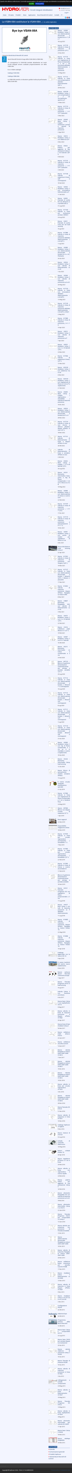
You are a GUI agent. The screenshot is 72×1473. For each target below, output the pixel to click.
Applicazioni (31, 15)
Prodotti (18, 15)
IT (62, 15)
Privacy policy (40, 3)
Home (4, 15)
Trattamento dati (65, 1470)
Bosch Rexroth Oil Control (44, 15)
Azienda (52, 1449)
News (24, 15)
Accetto (31, 3)
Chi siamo (11, 15)
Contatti (56, 15)
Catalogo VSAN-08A (13, 73)
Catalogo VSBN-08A (13, 76)
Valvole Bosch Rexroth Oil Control (18, 55)
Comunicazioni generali (56, 1452)
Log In (67, 12)
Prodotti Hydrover (55, 1454)
